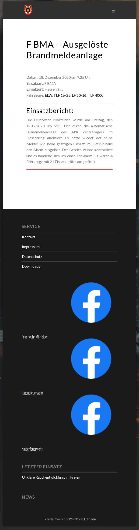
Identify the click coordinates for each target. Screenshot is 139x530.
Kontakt (28, 237)
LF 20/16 (79, 95)
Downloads (31, 266)
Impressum (31, 246)
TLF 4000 (95, 95)
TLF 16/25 (61, 95)
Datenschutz (32, 256)
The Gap (90, 519)
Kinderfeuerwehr (32, 449)
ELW (48, 95)
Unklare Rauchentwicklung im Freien (51, 477)
